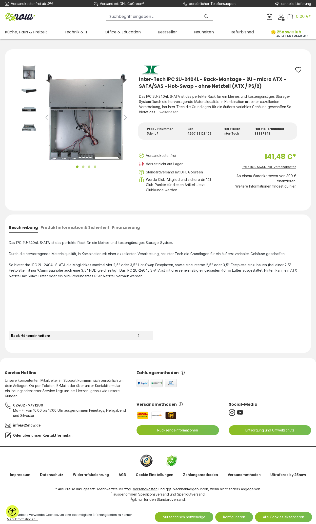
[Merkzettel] (269, 16)
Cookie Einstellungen (154, 475)
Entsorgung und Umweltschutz (267, 430)
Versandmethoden (160, 404)
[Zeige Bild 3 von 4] (89, 167)
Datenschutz (51, 475)
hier (293, 186)
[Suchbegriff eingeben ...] (153, 16)
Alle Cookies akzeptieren (283, 517)
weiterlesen (168, 112)
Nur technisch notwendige (184, 517)
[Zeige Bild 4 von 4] (95, 167)
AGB (122, 475)
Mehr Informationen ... (22, 519)
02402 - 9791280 (28, 405)
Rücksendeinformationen (174, 430)
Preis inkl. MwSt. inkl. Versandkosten (269, 167)
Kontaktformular (57, 435)
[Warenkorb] (299, 16)
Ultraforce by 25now (288, 475)
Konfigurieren (234, 517)
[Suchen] (206, 16)
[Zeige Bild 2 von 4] (83, 167)
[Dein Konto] (281, 16)
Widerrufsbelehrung (91, 475)
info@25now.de (27, 425)
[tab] (23, 228)
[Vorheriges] (47, 117)
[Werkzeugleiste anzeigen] (12, 511)
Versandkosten (145, 489)
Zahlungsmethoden (161, 373)
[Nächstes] (125, 117)
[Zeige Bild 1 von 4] (77, 167)
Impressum (20, 475)
